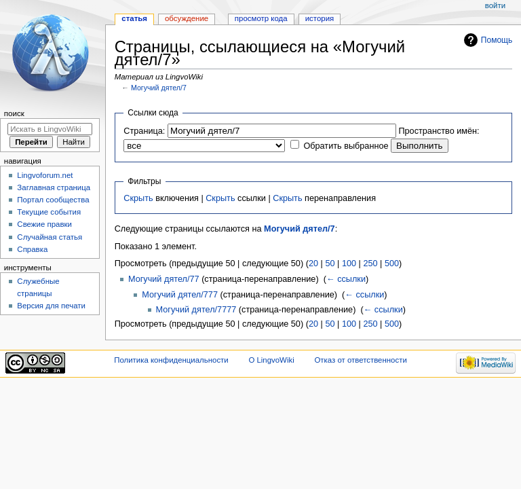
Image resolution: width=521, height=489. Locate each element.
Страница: (144, 131)
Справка (32, 249)
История (319, 18)
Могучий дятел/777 (180, 295)
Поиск (14, 113)
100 (349, 263)
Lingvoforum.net (45, 175)
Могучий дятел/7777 (196, 309)
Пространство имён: (438, 131)
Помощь (497, 40)
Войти (495, 5)
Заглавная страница (53, 187)
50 (329, 263)
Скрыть (138, 198)
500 (392, 263)
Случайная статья (49, 237)
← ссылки (346, 279)
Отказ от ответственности (360, 360)
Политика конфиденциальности (171, 360)
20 (313, 263)
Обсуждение (186, 18)
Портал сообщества (53, 200)
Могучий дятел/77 (163, 279)
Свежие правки (44, 224)
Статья (134, 18)
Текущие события (49, 212)
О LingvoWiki (271, 360)
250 (370, 263)
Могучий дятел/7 (159, 88)
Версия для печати (51, 306)
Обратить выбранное (345, 146)
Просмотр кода (261, 18)
